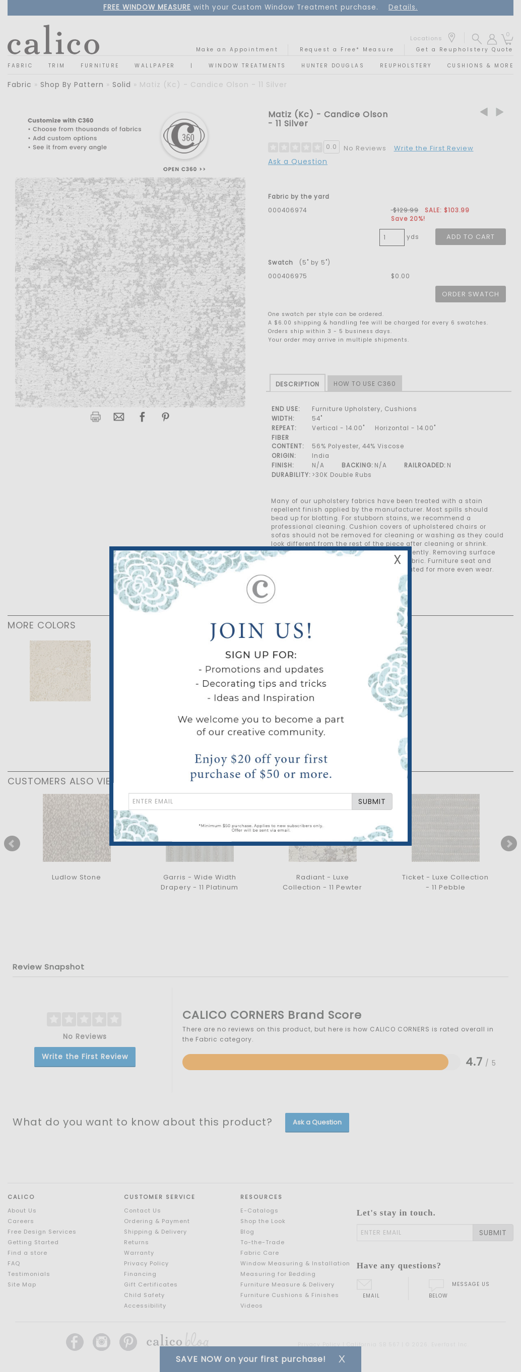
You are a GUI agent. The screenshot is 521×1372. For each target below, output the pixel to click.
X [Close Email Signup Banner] (398, 560)
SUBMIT (372, 801)
